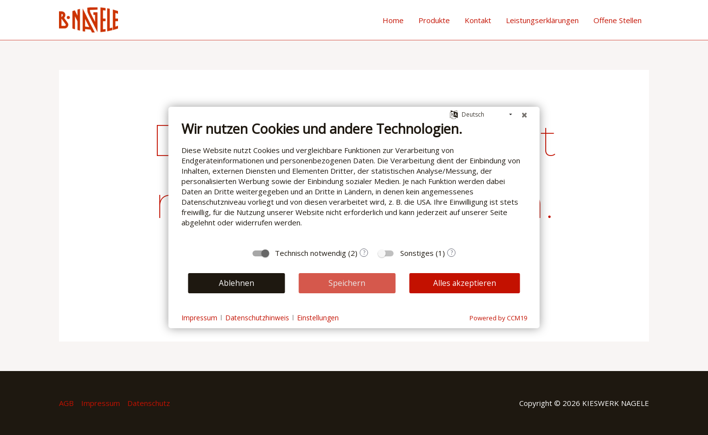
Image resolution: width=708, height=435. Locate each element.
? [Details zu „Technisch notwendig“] (364, 253)
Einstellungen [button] (318, 317)
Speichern (346, 283)
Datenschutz (148, 403)
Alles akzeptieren (464, 283)
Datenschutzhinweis (257, 317)
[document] (354, 181)
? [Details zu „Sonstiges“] (451, 253)
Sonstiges (417, 253)
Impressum (100, 403)
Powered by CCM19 (498, 317)
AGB (66, 403)
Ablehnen (236, 283)
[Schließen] (524, 114)
